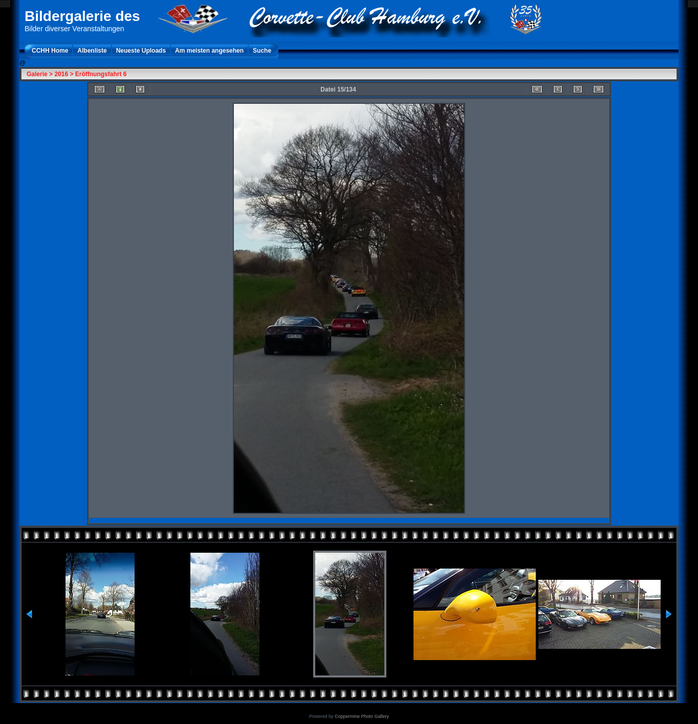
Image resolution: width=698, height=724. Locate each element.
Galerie (37, 74)
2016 (61, 74)
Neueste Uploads (141, 50)
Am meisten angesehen (209, 50)
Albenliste (91, 50)
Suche (262, 50)
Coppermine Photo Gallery (362, 716)
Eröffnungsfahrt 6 (101, 74)
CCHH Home (50, 50)
